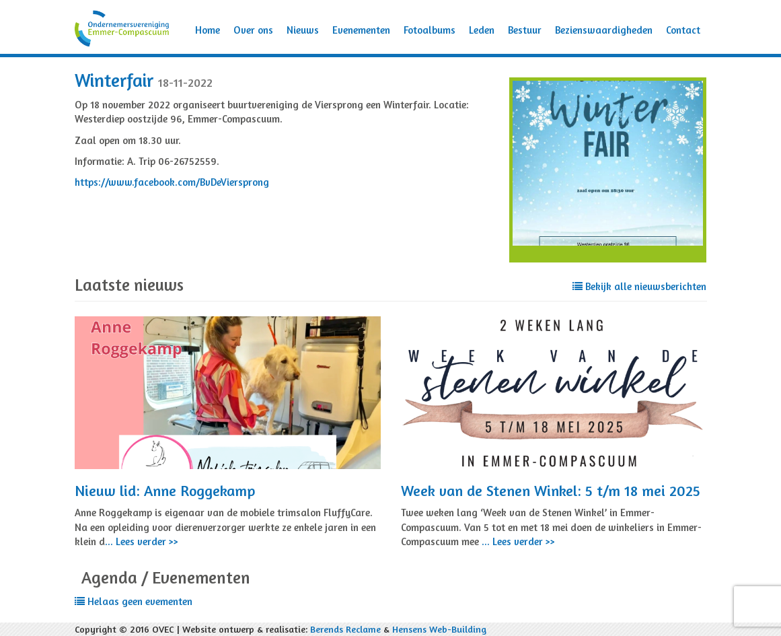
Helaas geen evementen (133, 601)
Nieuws (303, 30)
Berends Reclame (345, 629)
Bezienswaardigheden (604, 30)
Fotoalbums (429, 30)
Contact (683, 30)
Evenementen (361, 30)
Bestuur (525, 30)
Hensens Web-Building (439, 629)
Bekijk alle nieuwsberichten (639, 286)
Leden (481, 30)
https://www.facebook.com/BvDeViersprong (172, 182)
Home (207, 30)
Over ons (253, 30)
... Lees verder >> (141, 541)
